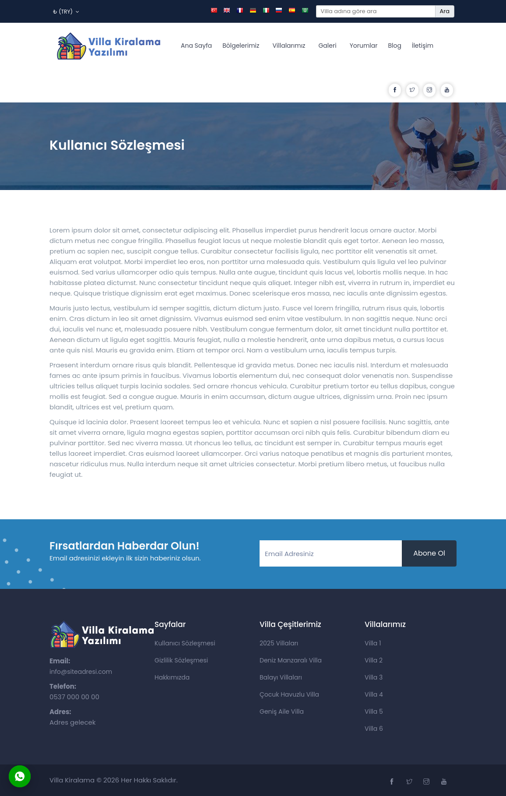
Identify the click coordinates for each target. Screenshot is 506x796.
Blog (394, 45)
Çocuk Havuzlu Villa (289, 694)
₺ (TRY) (66, 11)
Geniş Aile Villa (282, 711)
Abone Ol (429, 553)
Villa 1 (373, 643)
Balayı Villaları (281, 677)
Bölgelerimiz (240, 45)
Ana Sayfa (196, 45)
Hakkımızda (172, 677)
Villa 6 (374, 728)
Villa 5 (374, 711)
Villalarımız (288, 45)
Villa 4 (374, 694)
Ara (445, 11)
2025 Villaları (279, 643)
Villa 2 (374, 660)
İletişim (422, 45)
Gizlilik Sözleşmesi (181, 660)
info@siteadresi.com (80, 671)
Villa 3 (374, 677)
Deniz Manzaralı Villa (291, 660)
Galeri (327, 45)
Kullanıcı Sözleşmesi (185, 643)
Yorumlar (364, 45)
